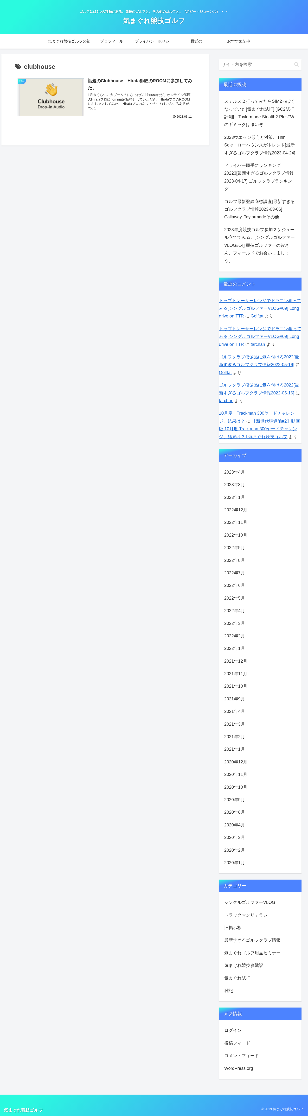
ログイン (233, 1030)
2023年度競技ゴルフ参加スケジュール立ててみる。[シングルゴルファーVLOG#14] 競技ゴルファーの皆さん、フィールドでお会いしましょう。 (259, 245)
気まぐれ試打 (237, 978)
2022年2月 (234, 636)
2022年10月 (235, 535)
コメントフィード (241, 1055)
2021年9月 (234, 699)
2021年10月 (235, 686)
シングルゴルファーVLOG (249, 902)
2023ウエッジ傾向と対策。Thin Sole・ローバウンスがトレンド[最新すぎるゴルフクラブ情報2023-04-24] (259, 145)
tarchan (258, 344)
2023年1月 (234, 497)
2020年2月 (234, 850)
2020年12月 (235, 762)
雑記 (228, 990)
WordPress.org (238, 1068)
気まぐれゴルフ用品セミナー (252, 953)
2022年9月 (234, 547)
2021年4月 (234, 711)
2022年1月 (234, 648)
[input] (260, 64)
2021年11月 (235, 673)
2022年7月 (234, 573)
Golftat (257, 316)
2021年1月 (234, 749)
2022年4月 (234, 610)
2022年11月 (235, 522)
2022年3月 (234, 623)
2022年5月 (234, 598)
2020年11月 (235, 774)
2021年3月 (234, 724)
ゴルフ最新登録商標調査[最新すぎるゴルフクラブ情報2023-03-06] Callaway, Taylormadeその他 (259, 209)
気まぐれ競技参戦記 (243, 965)
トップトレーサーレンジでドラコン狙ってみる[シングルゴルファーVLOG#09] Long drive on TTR (260, 308)
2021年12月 (235, 661)
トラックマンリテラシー (248, 915)
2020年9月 (234, 799)
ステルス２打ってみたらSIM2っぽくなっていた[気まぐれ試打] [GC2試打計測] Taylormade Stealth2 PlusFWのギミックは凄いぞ (259, 113)
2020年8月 (234, 812)
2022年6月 (234, 585)
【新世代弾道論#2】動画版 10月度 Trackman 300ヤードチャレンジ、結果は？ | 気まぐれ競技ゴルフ (259, 429)
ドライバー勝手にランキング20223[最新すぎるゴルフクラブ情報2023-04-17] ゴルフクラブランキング (259, 177)
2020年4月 (234, 825)
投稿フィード (237, 1043)
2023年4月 (234, 472)
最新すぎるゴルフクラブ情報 (252, 940)
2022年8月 (234, 560)
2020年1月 (234, 862)
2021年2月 (234, 736)
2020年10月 (235, 787)
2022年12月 (235, 509)
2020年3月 (234, 837)
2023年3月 (234, 484)
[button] (296, 64)
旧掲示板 (233, 927)
